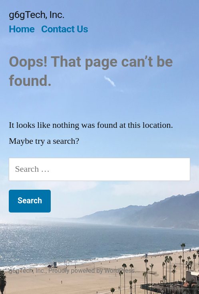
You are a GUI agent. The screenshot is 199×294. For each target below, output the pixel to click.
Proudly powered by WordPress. (92, 270)
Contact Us (64, 29)
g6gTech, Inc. (36, 14)
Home (21, 29)
